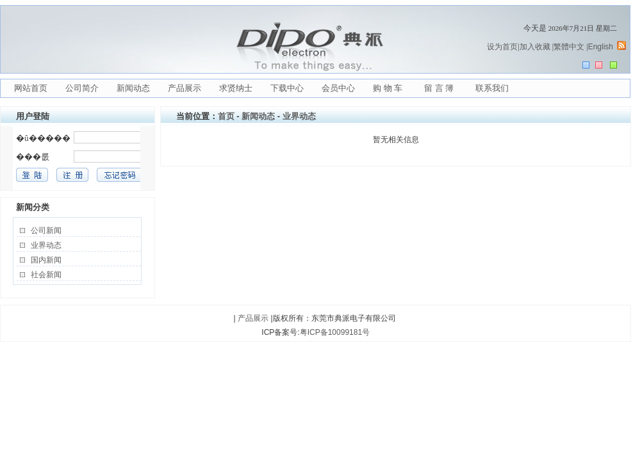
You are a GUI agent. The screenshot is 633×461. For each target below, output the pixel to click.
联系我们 (492, 88)
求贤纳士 (235, 88)
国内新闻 (46, 259)
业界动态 (46, 245)
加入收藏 (535, 46)
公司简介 (82, 88)
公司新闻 (46, 230)
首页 (226, 116)
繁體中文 (569, 46)
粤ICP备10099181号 (335, 332)
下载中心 (287, 88)
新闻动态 (133, 88)
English (600, 46)
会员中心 (338, 88)
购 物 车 (387, 88)
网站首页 (30, 88)
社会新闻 (46, 274)
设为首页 (502, 46)
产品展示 (184, 88)
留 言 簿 (439, 88)
